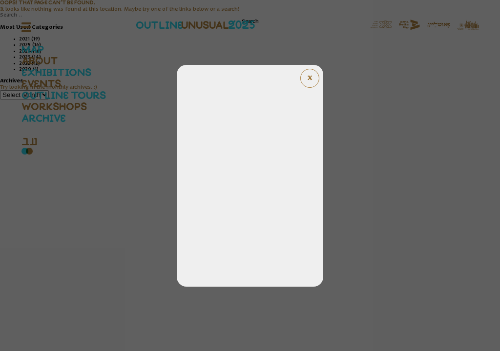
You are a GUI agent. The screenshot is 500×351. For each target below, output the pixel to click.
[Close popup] (309, 78)
